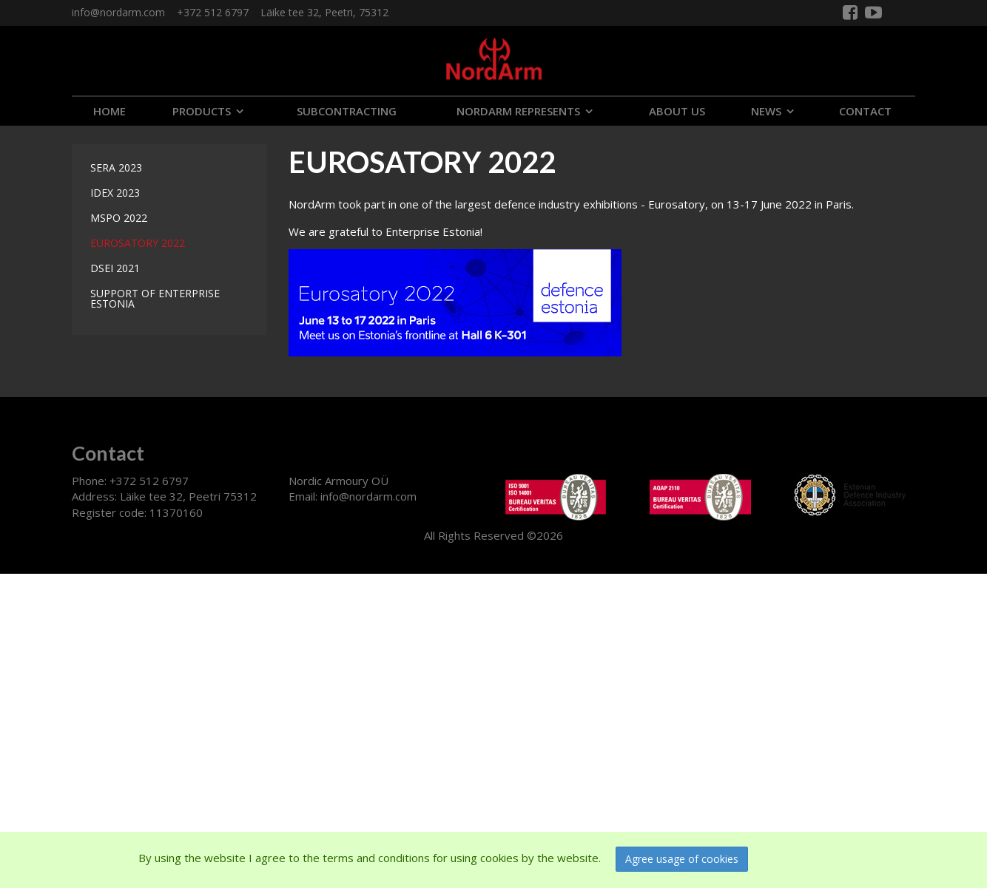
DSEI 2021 (115, 268)
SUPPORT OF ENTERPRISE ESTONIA (155, 298)
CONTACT (865, 111)
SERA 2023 (116, 167)
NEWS (766, 111)
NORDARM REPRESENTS (518, 111)
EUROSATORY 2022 (137, 243)
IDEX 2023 (115, 193)
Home (109, 111)
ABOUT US (677, 111)
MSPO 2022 (118, 218)
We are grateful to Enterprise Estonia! (385, 231)
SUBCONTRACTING (347, 111)
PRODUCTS (201, 111)
